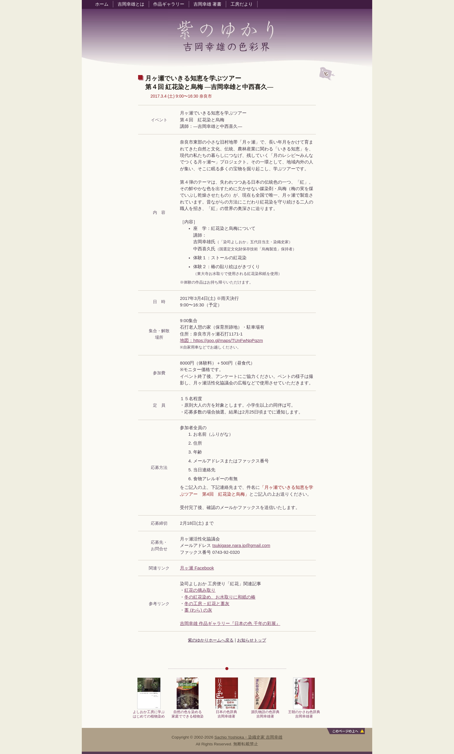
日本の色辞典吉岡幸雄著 (226, 712)
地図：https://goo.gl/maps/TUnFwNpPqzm (221, 340)
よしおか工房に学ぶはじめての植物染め (149, 712)
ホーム (101, 4)
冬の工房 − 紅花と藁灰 (206, 603)
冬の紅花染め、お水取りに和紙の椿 (219, 597)
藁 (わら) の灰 (198, 610)
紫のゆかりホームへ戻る (211, 640)
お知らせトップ (251, 640)
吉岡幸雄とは (131, 4)
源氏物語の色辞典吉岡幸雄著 (265, 712)
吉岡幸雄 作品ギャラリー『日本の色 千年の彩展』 (230, 623)
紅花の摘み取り (199, 590)
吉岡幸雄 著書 (207, 4)
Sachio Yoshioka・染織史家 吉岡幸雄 (249, 737)
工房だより (242, 4)
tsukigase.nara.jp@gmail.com (241, 545)
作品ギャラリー (168, 4)
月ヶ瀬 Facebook (197, 568)
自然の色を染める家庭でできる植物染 (188, 712)
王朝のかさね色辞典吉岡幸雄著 (304, 712)
